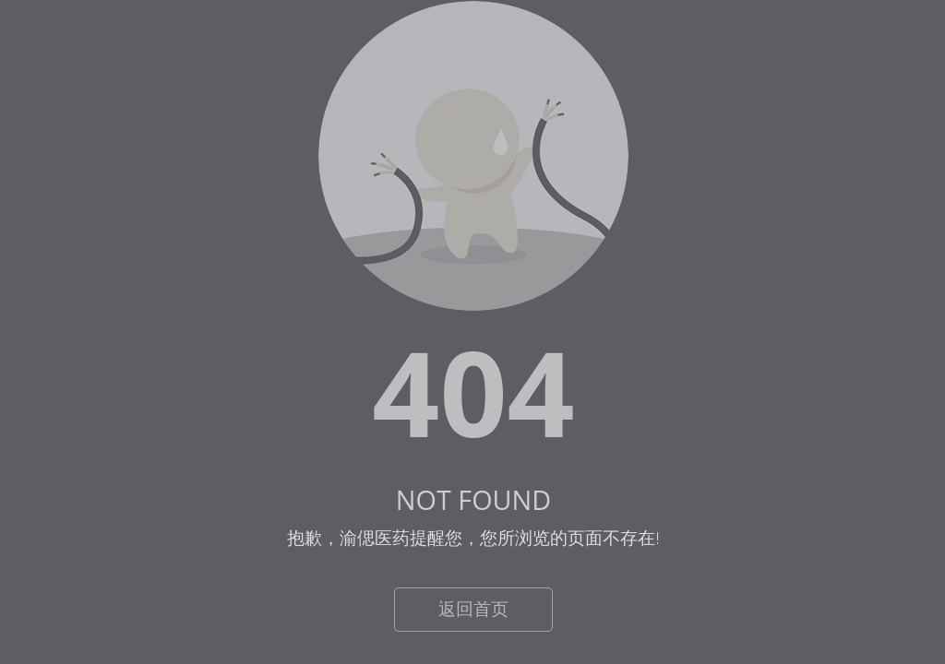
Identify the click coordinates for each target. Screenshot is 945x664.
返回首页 (473, 609)
